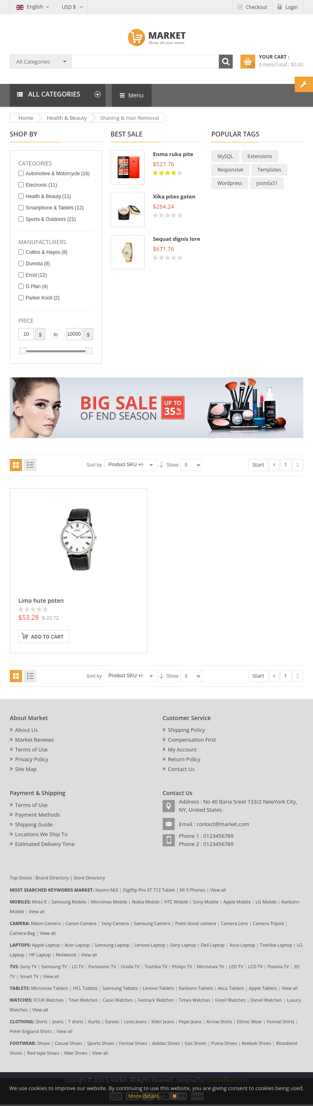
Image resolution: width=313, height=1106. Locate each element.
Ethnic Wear (249, 1021)
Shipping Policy (186, 730)
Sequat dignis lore (176, 238)
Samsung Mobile (68, 902)
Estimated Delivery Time (45, 844)
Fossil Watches (230, 1000)
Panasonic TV (102, 966)
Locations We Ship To (41, 834)
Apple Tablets (263, 988)
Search (226, 61)
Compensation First (192, 739)
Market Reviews (34, 739)
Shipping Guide (34, 824)
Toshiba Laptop (276, 945)
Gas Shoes (195, 1043)
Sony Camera (115, 923)
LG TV (78, 966)
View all (218, 890)
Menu (131, 95)
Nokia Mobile (145, 902)
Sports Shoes (101, 1043)
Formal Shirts (281, 1021)
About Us (26, 730)
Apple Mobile (237, 902)
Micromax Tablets (49, 988)
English (29, 6)
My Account (182, 749)
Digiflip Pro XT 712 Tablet (149, 890)
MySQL (225, 156)
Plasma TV (278, 966)
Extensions (259, 156)
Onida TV (130, 966)
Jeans (57, 1021)
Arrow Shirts (219, 1021)
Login (292, 7)
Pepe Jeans (190, 1021)
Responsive (230, 169)
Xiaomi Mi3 (106, 890)
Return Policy (184, 759)
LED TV (236, 966)
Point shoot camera (195, 923)
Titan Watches (83, 1000)
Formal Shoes (133, 1043)
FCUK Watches (48, 1000)
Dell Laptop (213, 945)
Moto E (39, 902)
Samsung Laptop (112, 945)
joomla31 (267, 183)
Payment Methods (37, 814)
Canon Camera (81, 923)
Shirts (41, 1021)
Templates (269, 169)
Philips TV (182, 966)
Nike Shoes (76, 1053)
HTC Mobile (176, 902)
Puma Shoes (224, 1043)
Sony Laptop (183, 945)
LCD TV (255, 966)
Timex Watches (194, 1000)
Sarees (112, 1021)
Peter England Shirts (31, 1031)
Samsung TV (54, 966)
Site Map (26, 769)
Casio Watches (118, 1000)
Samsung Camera (152, 923)
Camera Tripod (268, 923)
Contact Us (181, 769)
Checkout (256, 7)
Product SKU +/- (126, 464)
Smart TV (29, 976)
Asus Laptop (242, 945)
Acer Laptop (77, 945)
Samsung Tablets (120, 988)
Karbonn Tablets (196, 988)
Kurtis (94, 1021)
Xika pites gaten (174, 196)
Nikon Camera (46, 923)
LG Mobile (266, 902)
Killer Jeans (162, 1021)
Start (258, 464)
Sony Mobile (206, 902)
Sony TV (28, 966)
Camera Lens (234, 923)
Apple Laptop (46, 945)
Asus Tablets (231, 988)
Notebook (66, 955)
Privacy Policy (31, 759)
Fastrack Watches (156, 1000)
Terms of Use (31, 749)
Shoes (43, 1043)
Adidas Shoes (166, 1043)
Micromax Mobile (109, 902)
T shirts (75, 1021)
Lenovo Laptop (149, 945)
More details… (145, 1095)
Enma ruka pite (173, 154)
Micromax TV (210, 966)
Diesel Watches (266, 1000)
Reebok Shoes (256, 1043)
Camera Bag (22, 933)
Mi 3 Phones (192, 890)
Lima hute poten (41, 600)
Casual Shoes (68, 1043)
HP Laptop (40, 955)
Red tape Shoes (43, 1053)
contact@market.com (222, 824)
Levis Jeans (135, 1021)
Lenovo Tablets (158, 988)
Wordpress (229, 183)
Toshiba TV (156, 966)
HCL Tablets (85, 988)
